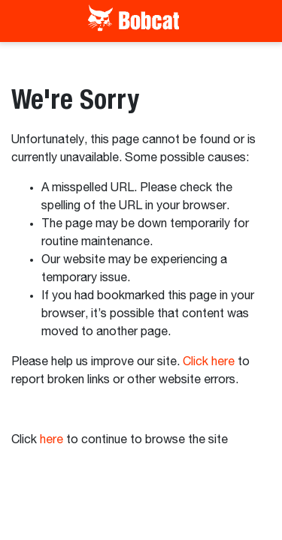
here (51, 440)
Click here (209, 362)
